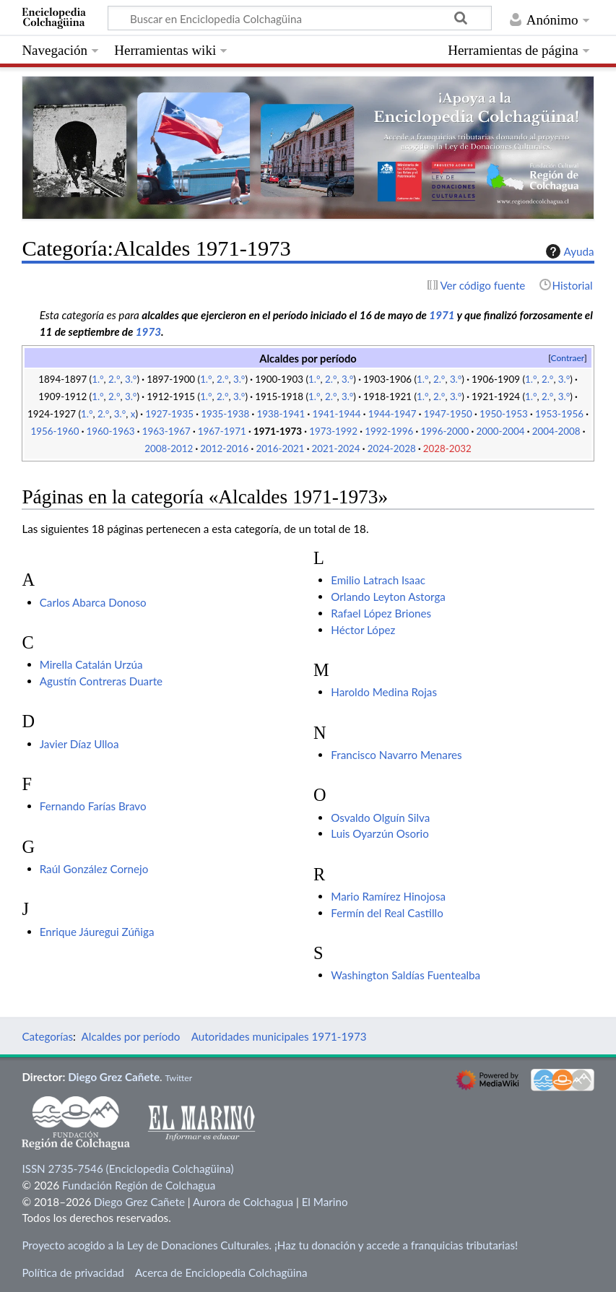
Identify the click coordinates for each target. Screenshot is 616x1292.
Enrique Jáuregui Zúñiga (97, 931)
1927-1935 (169, 414)
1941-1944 (337, 414)
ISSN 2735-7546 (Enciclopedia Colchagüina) (127, 1168)
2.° (114, 379)
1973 (148, 331)
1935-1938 (225, 414)
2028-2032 (447, 448)
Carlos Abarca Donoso (93, 602)
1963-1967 (166, 431)
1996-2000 (444, 431)
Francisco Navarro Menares (396, 754)
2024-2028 (392, 448)
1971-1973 (277, 431)
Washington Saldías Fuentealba (405, 974)
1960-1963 (111, 431)
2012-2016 (224, 448)
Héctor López (363, 629)
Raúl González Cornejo (94, 868)
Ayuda (568, 251)
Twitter (178, 1077)
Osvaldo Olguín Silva (380, 817)
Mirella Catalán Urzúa (91, 664)
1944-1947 (392, 414)
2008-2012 (168, 448)
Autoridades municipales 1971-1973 (279, 1036)
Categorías (47, 1036)
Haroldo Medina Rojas (384, 691)
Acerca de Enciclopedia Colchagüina (221, 1272)
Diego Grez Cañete (114, 1076)
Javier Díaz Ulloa (79, 743)
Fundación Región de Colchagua (138, 1185)
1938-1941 (280, 414)
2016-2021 (280, 448)
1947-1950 (448, 414)
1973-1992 (333, 431)
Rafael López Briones (381, 613)
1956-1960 (54, 431)
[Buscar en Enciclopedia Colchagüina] (299, 18)
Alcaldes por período (131, 1036)
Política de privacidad (72, 1272)
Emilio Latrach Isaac (378, 579)
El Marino (325, 1201)
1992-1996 (389, 431)
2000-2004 (501, 431)
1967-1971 (222, 431)
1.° (97, 379)
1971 (441, 314)
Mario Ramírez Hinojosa (388, 896)
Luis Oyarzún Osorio (380, 833)
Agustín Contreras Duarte (101, 681)
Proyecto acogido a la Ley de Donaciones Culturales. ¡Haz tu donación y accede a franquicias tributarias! (270, 1245)
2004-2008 (556, 431)
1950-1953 (504, 414)
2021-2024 (336, 448)
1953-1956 (559, 414)
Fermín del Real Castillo (387, 912)
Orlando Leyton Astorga (388, 596)
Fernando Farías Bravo (93, 805)
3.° (130, 379)
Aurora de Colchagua (243, 1201)
